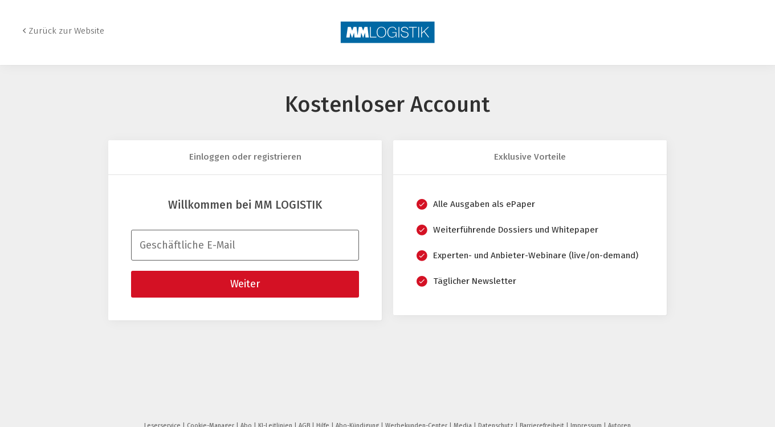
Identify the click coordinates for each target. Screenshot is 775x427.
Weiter (245, 284)
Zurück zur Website (66, 31)
